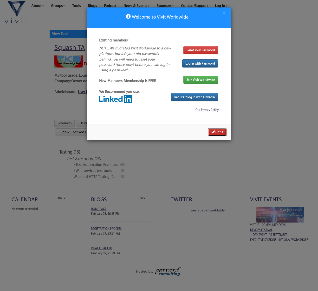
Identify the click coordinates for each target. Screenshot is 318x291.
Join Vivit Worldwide (201, 79)
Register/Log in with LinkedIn (194, 97)
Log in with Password (200, 63)
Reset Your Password (201, 50)
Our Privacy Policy (206, 110)
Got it (217, 132)
